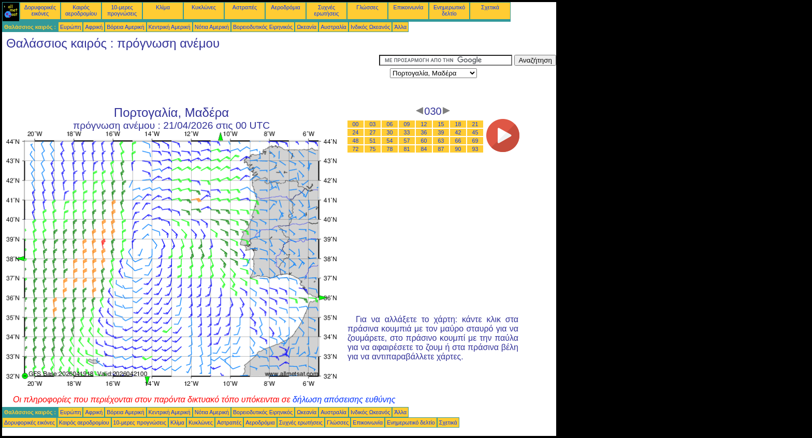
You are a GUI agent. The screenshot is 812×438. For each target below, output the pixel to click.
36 (424, 132)
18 (458, 124)
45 (475, 132)
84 (424, 149)
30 (390, 132)
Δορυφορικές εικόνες (40, 10)
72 (356, 149)
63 (441, 141)
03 (373, 124)
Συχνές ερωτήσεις (326, 10)
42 (458, 132)
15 (441, 124)
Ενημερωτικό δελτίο (449, 10)
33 (407, 132)
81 (407, 149)
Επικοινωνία (409, 7)
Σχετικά (490, 7)
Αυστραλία (333, 27)
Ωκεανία (306, 27)
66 (458, 141)
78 (390, 149)
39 (441, 132)
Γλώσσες (367, 7)
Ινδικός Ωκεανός (370, 27)
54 (390, 141)
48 (356, 141)
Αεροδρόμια (285, 7)
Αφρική (94, 27)
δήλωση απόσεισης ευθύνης (344, 399)
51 (373, 141)
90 (458, 149)
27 (373, 132)
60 (424, 141)
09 (407, 124)
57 (407, 141)
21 (475, 124)
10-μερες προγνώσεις (122, 10)
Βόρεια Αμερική (125, 27)
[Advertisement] (190, 78)
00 (356, 124)
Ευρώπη (70, 27)
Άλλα (400, 27)
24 (356, 132)
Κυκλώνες (204, 7)
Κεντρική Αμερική (170, 27)
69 (475, 141)
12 (424, 124)
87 (441, 149)
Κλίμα (163, 7)
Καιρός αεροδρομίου (81, 10)
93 (475, 149)
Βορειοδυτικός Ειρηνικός (263, 27)
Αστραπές (245, 7)
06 (390, 124)
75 (373, 149)
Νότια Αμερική (212, 27)
